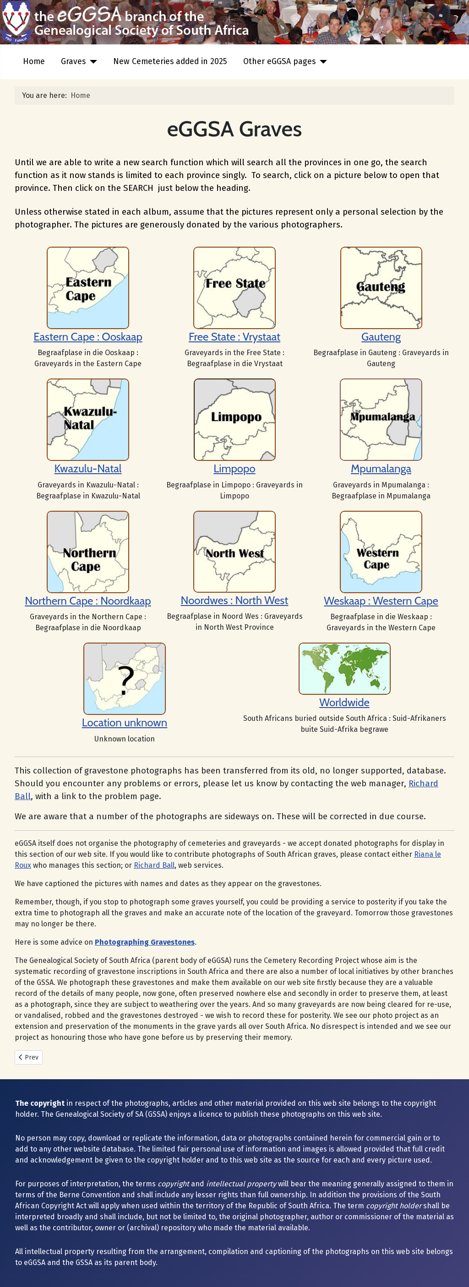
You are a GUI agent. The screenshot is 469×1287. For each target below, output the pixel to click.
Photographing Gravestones (145, 942)
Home (34, 61)
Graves (73, 61)
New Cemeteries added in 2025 (170, 61)
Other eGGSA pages (279, 61)
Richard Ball (154, 865)
